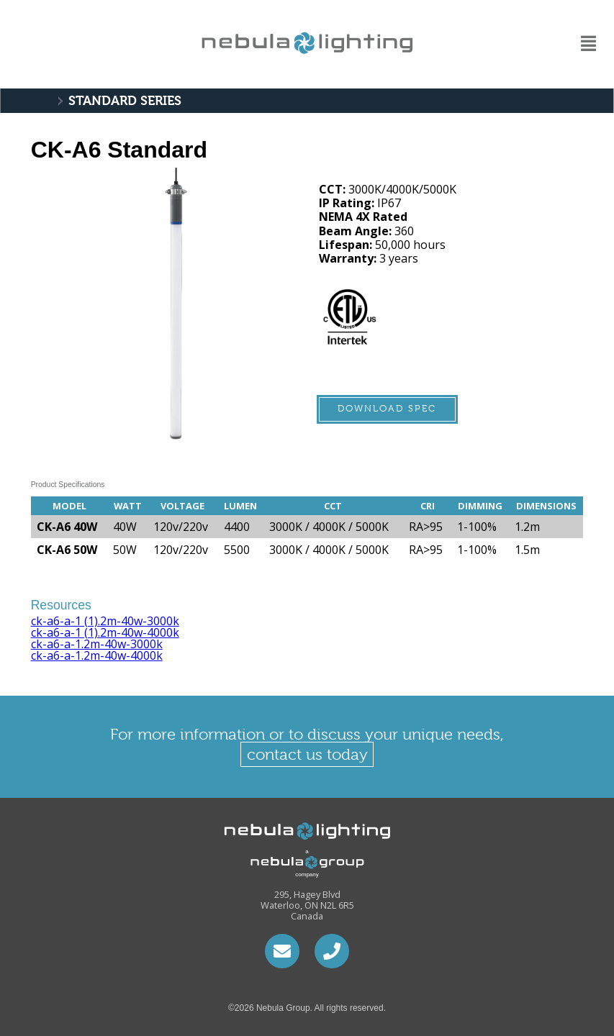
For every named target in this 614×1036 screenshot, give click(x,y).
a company (293, 863)
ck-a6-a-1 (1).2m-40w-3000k (105, 621)
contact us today (307, 754)
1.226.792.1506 (332, 951)
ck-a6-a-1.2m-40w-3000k (97, 644)
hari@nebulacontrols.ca (282, 951)
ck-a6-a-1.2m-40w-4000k (97, 655)
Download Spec (387, 408)
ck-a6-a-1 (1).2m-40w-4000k (105, 632)
